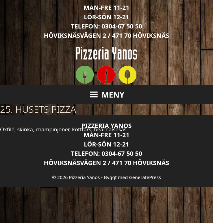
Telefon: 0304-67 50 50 (106, 26)
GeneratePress (145, 177)
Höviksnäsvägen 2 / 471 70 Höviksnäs (106, 35)
